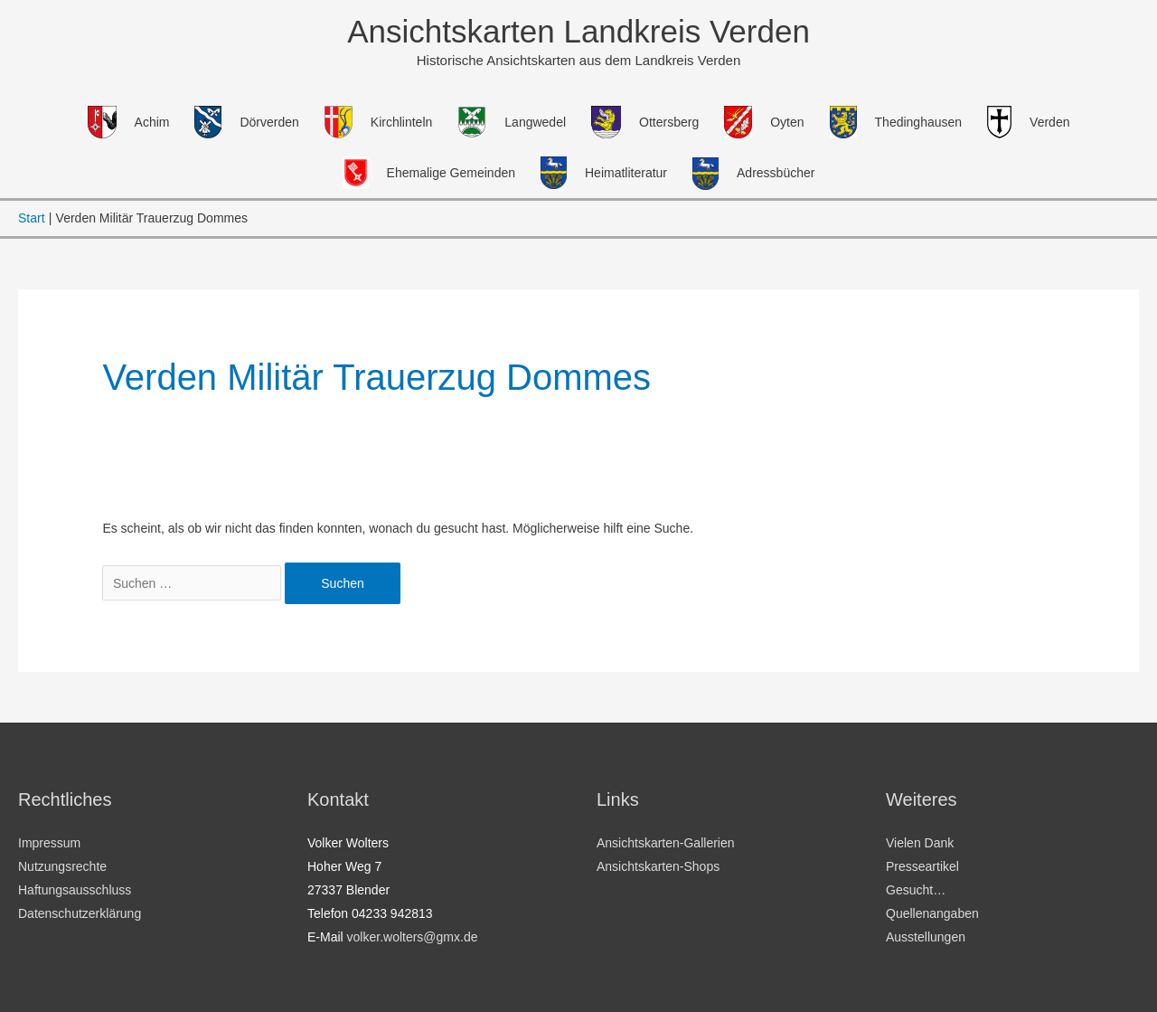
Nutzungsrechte (62, 866)
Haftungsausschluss (74, 890)
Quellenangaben (932, 913)
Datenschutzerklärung (79, 913)
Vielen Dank (920, 843)
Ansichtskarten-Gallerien (666, 843)
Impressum (49, 843)
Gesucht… (915, 890)
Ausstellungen (925, 937)
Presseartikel (922, 866)
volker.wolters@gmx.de (412, 937)
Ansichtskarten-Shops (658, 866)
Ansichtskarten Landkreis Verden (578, 31)
